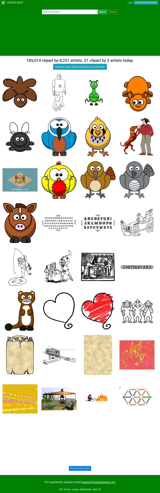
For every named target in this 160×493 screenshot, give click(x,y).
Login (129, 2)
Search (102, 12)
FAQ (61, 489)
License (75, 489)
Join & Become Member (145, 2)
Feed (94, 489)
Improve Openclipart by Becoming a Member (80, 66)
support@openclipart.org (98, 482)
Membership (85, 489)
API (99, 489)
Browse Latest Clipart (80, 468)
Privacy (67, 489)
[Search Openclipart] (70, 12)
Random (112, 12)
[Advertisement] (80, 35)
